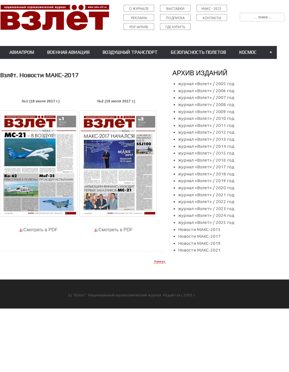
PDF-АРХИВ (139, 27)
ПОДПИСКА (175, 18)
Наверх (159, 261)
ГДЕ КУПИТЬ (175, 27)
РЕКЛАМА (139, 18)
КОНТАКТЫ (212, 18)
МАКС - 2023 (211, 8)
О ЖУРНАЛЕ (139, 8)
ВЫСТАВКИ (175, 8)
